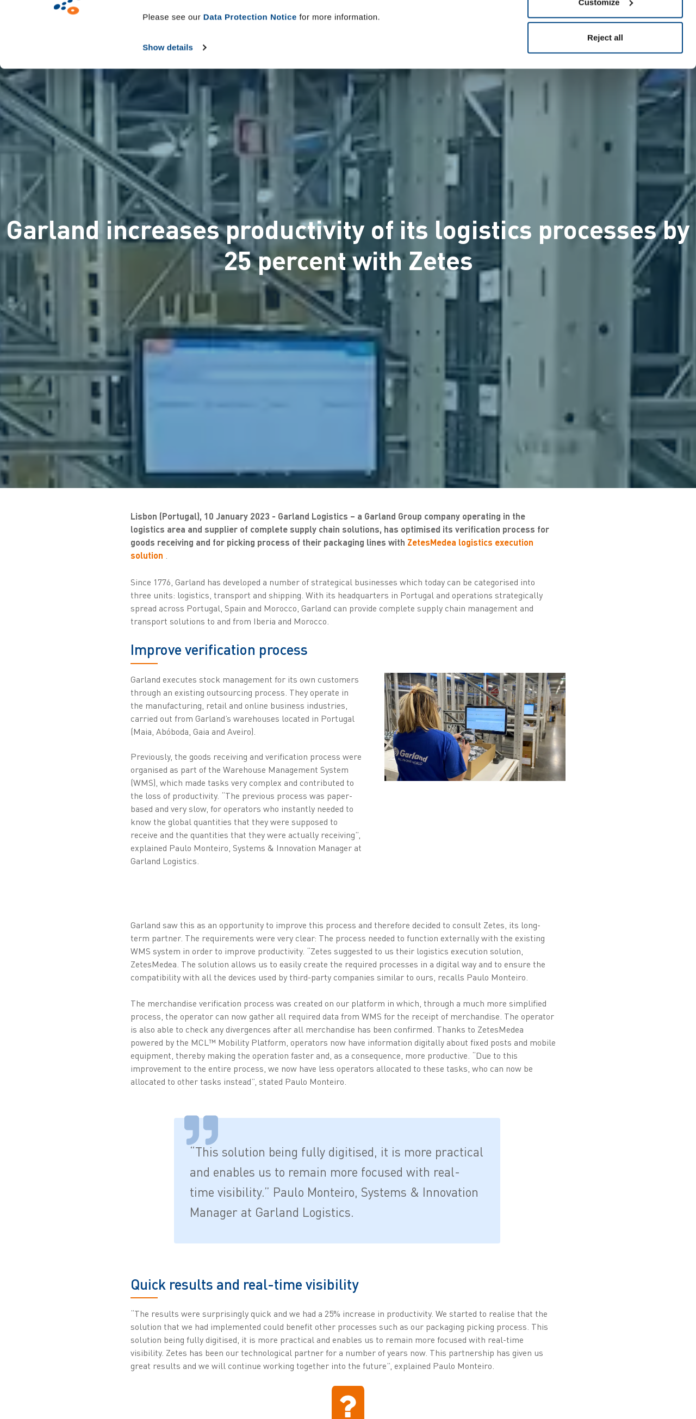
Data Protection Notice (250, 79)
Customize (606, 64)
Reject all (605, 99)
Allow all (605, 28)
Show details (167, 109)
